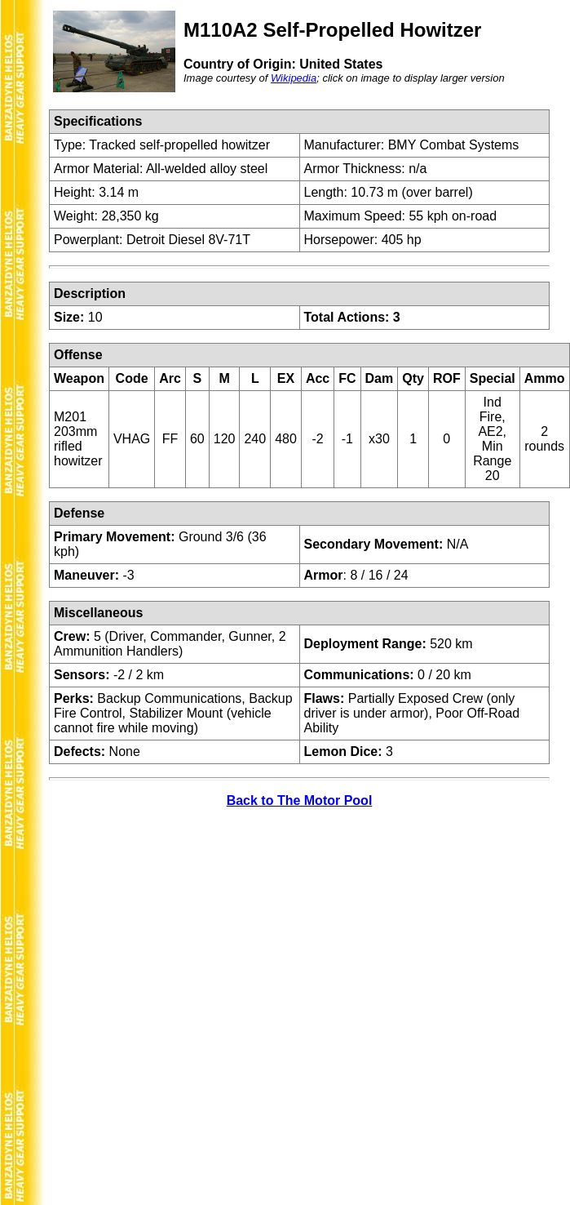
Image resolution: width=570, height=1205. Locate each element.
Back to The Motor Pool (300, 800)
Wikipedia (293, 78)
